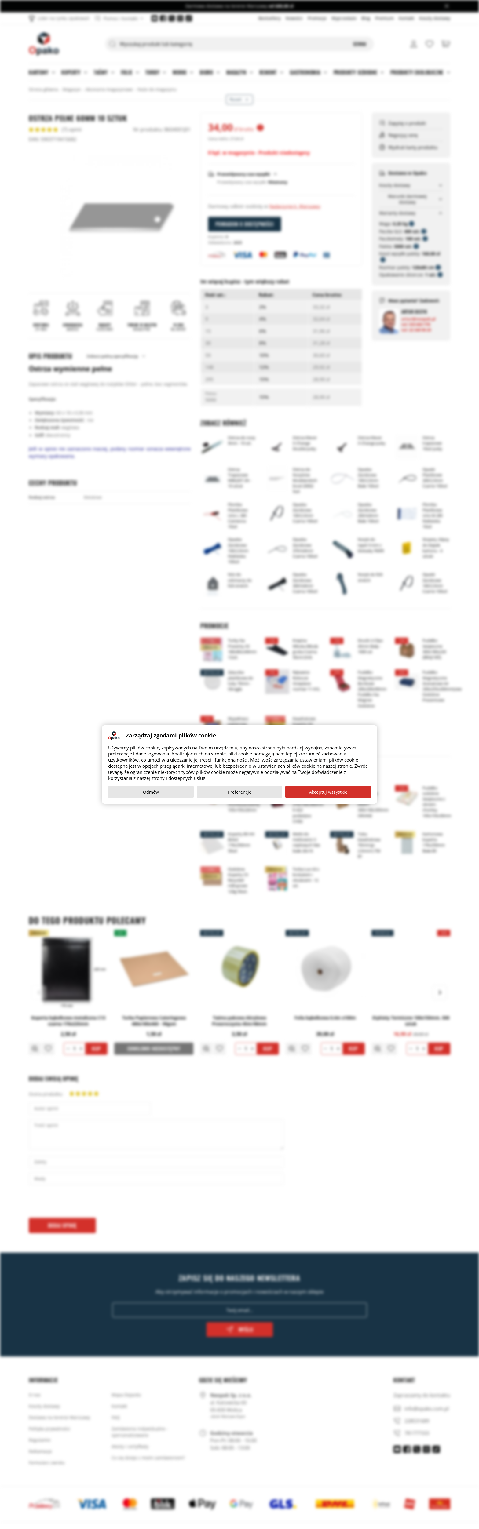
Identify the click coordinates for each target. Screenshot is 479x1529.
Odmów (151, 792)
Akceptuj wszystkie (328, 792)
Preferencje (239, 792)
